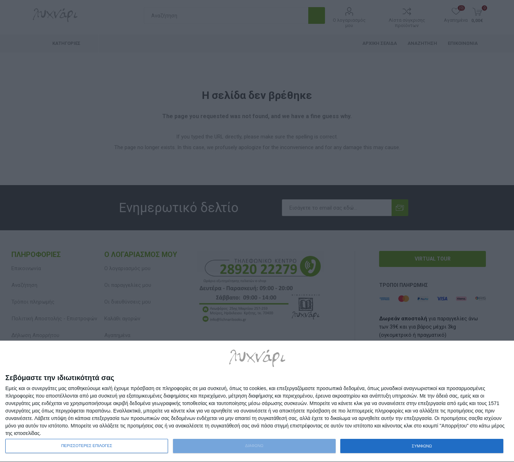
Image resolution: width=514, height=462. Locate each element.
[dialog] (257, 401)
